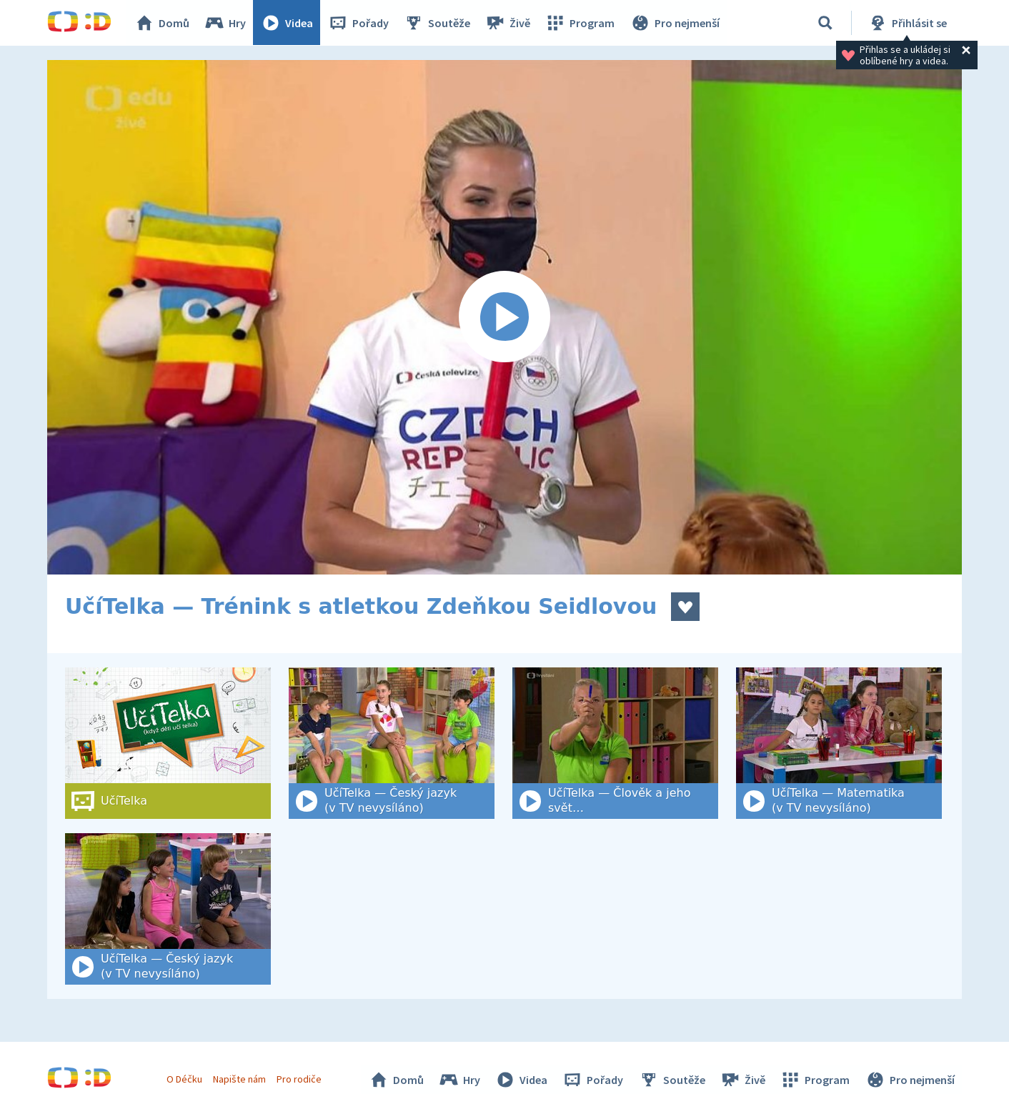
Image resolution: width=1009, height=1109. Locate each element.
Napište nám (239, 1079)
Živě (508, 23)
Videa (287, 23)
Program (580, 23)
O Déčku (184, 1079)
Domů (162, 23)
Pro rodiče (299, 1079)
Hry (225, 23)
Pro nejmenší (675, 23)
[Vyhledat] (825, 23)
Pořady (358, 23)
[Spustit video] (504, 317)
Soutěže (437, 23)
